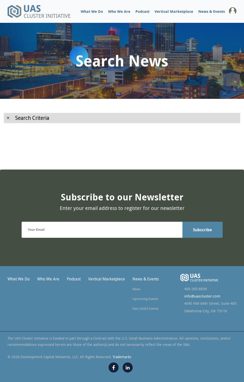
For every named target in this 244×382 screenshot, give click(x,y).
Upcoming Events (145, 298)
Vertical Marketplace (174, 11)
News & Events (211, 11)
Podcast (142, 11)
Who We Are (119, 11)
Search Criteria (27, 117)
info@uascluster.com (202, 296)
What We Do (92, 11)
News (136, 289)
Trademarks (122, 356)
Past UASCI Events (145, 308)
